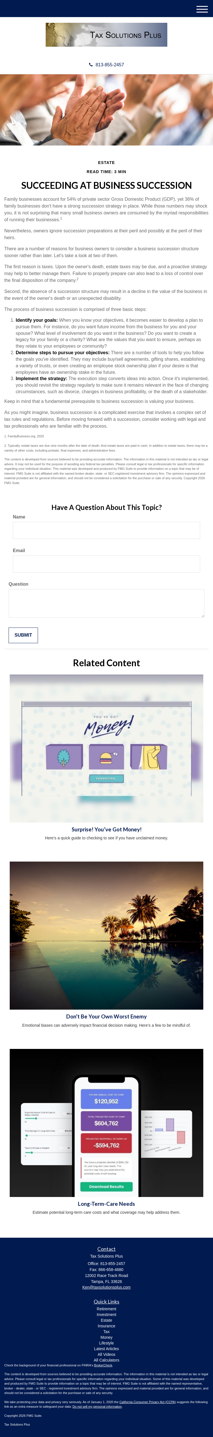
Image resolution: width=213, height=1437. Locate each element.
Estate (106, 1320)
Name (19, 516)
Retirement (106, 1309)
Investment (106, 1314)
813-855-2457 (106, 64)
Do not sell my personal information (97, 1406)
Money (106, 1337)
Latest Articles (106, 1348)
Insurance (106, 1326)
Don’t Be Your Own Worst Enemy (106, 1016)
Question (18, 584)
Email (19, 550)
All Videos (106, 1354)
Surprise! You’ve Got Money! (107, 829)
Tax (106, 1331)
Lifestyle (106, 1343)
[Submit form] (23, 635)
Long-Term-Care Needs (106, 1204)
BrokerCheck (103, 1365)
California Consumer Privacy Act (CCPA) (147, 1402)
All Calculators (106, 1360)
